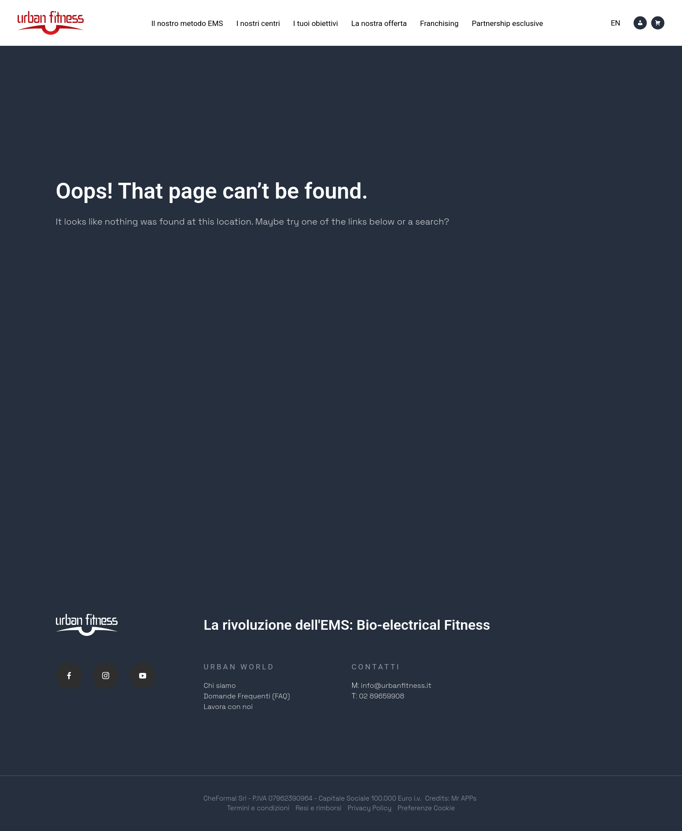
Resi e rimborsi (318, 808)
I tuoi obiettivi (315, 23)
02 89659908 (381, 696)
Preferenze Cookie (426, 808)
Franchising (439, 23)
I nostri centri (258, 23)
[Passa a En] (615, 23)
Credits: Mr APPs (451, 798)
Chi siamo (220, 685)
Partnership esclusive (507, 23)
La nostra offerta (379, 23)
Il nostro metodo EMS (187, 23)
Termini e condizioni (258, 808)
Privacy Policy (370, 808)
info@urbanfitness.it (396, 685)
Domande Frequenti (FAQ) (247, 696)
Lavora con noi (228, 706)
